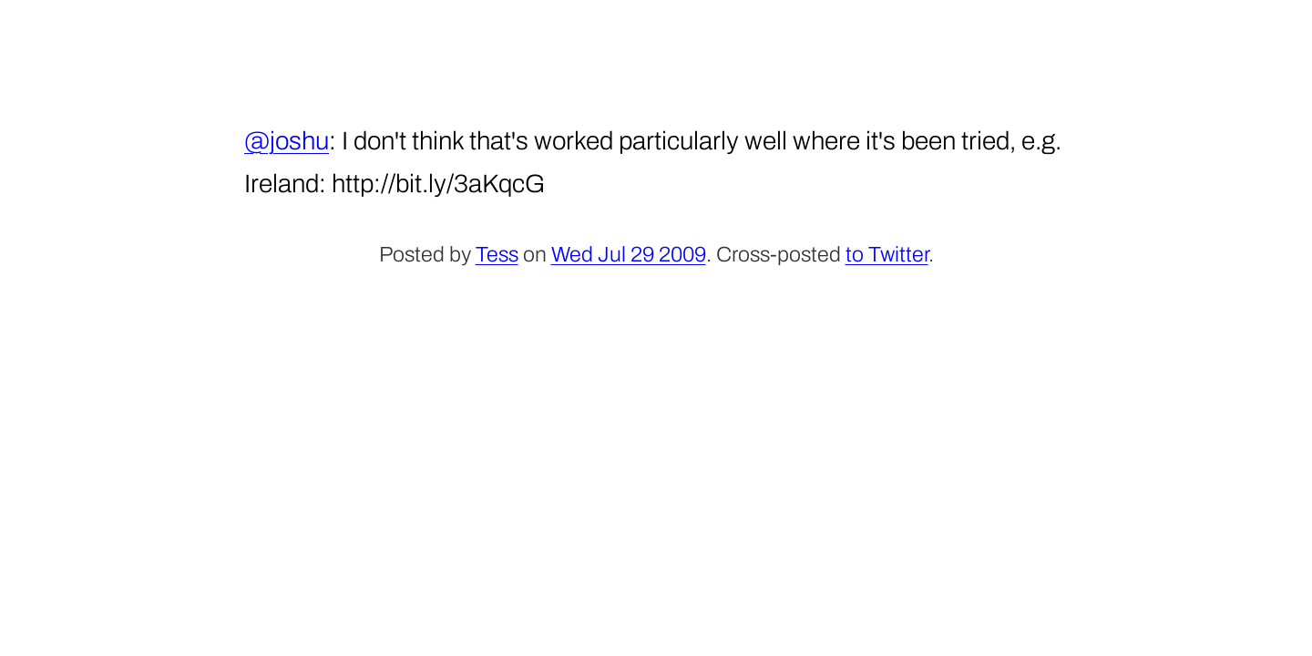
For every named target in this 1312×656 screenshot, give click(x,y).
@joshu (286, 141)
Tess (497, 254)
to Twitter (887, 254)
